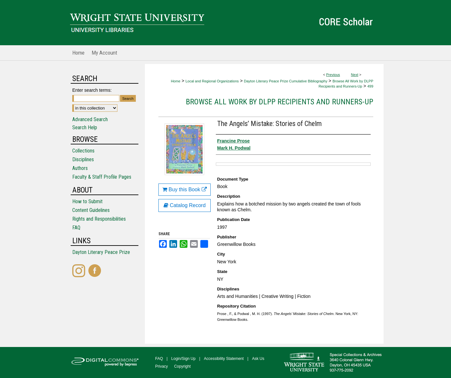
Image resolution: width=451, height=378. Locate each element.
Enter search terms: (92, 90)
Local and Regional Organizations (212, 81)
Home (175, 81)
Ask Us (258, 358)
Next (354, 75)
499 (370, 86)
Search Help (84, 127)
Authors (80, 168)
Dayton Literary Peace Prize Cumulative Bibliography (285, 81)
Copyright (182, 366)
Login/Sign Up (183, 358)
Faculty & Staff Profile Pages (101, 177)
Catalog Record (185, 205)
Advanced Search (90, 119)
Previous (333, 75)
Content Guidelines (91, 210)
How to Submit (87, 201)
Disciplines (83, 159)
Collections (83, 151)
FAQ (76, 228)
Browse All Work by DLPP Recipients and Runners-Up (279, 101)
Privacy (161, 366)
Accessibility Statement (224, 358)
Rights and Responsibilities (99, 219)
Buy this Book (184, 189)
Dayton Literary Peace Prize (101, 252)
